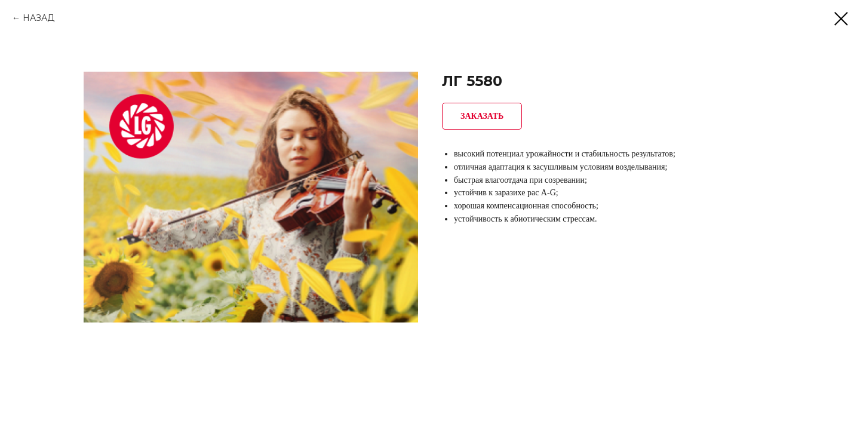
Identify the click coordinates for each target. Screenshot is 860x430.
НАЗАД (38, 18)
